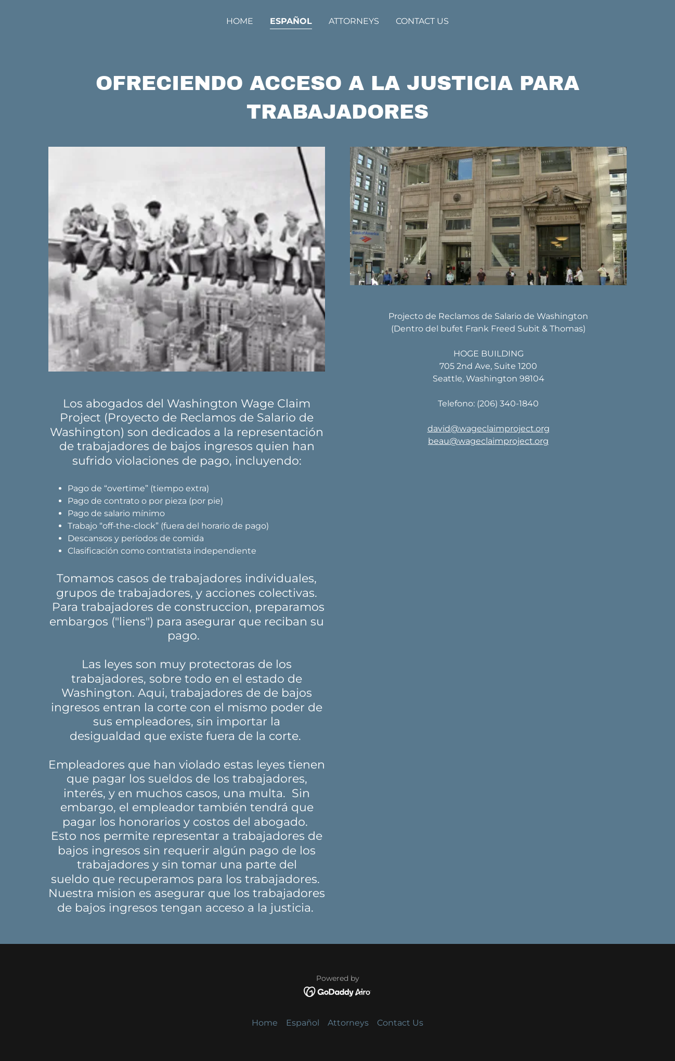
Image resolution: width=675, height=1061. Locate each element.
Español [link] (291, 21)
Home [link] (239, 21)
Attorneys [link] (354, 21)
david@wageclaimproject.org (488, 428)
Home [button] (265, 1023)
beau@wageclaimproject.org (488, 441)
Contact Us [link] (422, 21)
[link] (338, 991)
